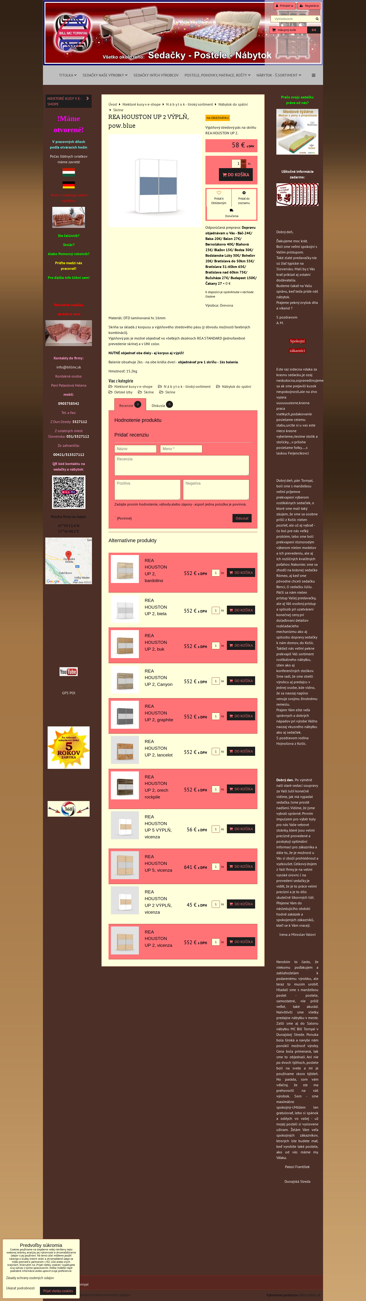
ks (218, 573)
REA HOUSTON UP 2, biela (156, 607)
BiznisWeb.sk (310, 1295)
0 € (314, 30)
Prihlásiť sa (284, 6)
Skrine (149, 392)
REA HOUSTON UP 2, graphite (159, 713)
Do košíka (235, 174)
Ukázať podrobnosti (20, 1288)
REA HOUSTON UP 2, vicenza (158, 939)
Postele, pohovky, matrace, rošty (217, 75)
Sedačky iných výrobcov (156, 75)
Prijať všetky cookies (58, 1291)
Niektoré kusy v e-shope (133, 386)
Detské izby (123, 392)
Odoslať (242, 518)
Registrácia (309, 6)
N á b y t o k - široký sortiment (187, 386)
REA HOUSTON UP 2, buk (156, 642)
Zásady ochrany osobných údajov (104, 1294)
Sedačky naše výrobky (105, 75)
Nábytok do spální (236, 386)
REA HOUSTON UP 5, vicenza (158, 863)
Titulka (68, 75)
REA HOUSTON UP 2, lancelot (158, 748)
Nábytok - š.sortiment (279, 75)
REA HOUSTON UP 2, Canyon (158, 678)
